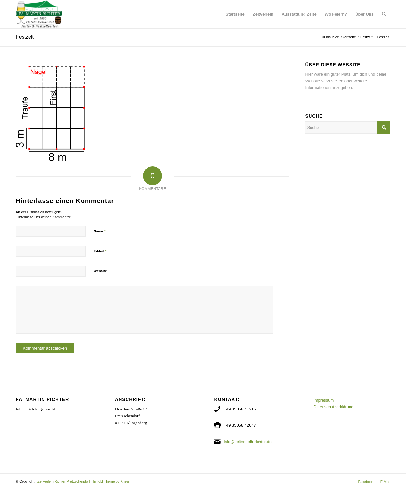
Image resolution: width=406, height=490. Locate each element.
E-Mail (100, 251)
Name (100, 231)
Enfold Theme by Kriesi (111, 481)
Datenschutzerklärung (333, 406)
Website (100, 271)
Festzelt (25, 37)
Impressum (323, 400)
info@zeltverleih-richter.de (248, 441)
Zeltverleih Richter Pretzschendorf (63, 481)
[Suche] (384, 14)
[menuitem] (235, 14)
